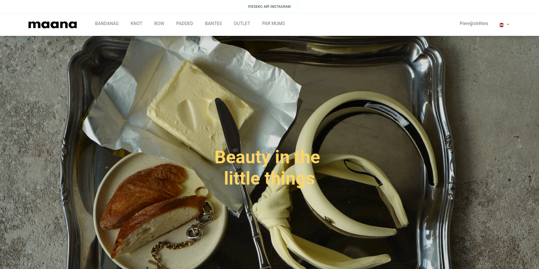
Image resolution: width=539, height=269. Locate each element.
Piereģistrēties (474, 23)
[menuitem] (107, 25)
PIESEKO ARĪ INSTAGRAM (269, 7)
